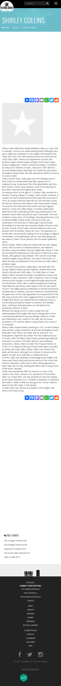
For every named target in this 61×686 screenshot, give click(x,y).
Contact (30, 634)
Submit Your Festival (30, 586)
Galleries (30, 642)
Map (30, 646)
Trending (30, 621)
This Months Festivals (30, 597)
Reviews (30, 613)
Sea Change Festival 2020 (15, 540)
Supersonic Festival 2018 (15, 549)
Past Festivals (30, 593)
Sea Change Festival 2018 (15, 544)
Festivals (30, 582)
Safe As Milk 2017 (12, 557)
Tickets (30, 600)
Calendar (30, 638)
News (30, 606)
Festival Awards (30, 625)
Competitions (30, 630)
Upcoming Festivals (30, 589)
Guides (30, 617)
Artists (30, 609)
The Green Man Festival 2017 (17, 553)
